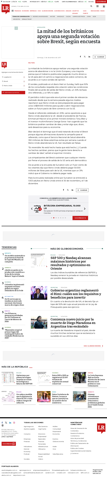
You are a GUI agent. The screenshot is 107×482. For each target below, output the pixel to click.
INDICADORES (95, 11)
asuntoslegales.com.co (9, 470)
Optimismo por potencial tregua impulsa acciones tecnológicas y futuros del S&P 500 (24, 379)
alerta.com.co (6, 475)
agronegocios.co (25, 470)
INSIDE (102, 11)
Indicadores (28, 446)
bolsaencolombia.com (78, 470)
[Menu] (13, 10)
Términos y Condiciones (79, 441)
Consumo (27, 434)
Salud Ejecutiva (58, 454)
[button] (31, 209)
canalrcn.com (50, 473)
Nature (52, 16)
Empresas (27, 439)
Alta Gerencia (42, 426)
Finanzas (27, 441)
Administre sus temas (11, 92)
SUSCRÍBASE (101, 2)
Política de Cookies (77, 448)
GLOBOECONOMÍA (47, 11)
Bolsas (18, 373)
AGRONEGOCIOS (59, 11)
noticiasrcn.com (73, 473)
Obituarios (41, 449)
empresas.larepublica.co (41, 470)
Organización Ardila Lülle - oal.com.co (98, 471)
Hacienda (8, 282)
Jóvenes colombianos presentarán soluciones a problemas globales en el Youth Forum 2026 (96, 400)
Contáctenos (75, 436)
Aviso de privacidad (77, 438)
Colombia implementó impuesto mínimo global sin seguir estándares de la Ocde (14, 288)
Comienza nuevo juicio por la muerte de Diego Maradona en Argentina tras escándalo (73, 322)
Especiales (41, 439)
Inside (55, 446)
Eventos (55, 439)
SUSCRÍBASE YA (80, 218)
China (89, 16)
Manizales (60, 16)
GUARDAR (99, 57)
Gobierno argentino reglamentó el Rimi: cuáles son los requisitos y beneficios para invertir (76, 294)
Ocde (94, 16)
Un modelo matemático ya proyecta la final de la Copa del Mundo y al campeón (15, 259)
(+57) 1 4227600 (7, 436)
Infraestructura (43, 446)
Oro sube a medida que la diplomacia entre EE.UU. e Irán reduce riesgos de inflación (24, 398)
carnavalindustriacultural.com (33, 473)
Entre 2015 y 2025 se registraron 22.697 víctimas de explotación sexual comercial (60, 379)
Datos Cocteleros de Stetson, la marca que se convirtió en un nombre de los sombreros (60, 398)
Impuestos (16, 19)
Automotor (9, 296)
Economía (56, 434)
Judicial (90, 373)
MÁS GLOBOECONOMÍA (92, 346)
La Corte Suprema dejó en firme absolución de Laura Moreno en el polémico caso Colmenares (96, 380)
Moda (54, 392)
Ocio (54, 449)
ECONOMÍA (25, 11)
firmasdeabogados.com (60, 470)
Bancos (7, 311)
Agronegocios (29, 426)
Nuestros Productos (77, 433)
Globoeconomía (58, 441)
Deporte (8, 253)
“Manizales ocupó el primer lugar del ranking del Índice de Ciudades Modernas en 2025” (14, 334)
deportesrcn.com (19, 475)
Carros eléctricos (79, 16)
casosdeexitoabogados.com (11, 473)
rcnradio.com (61, 473)
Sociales (27, 459)
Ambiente (8, 267)
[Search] (91, 6)
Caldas (68, 16)
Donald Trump (27, 19)
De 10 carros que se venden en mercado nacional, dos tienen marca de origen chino (14, 302)
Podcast (26, 454)
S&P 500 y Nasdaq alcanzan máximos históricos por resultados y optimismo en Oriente (71, 263)
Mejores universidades (40, 16)
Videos (40, 459)
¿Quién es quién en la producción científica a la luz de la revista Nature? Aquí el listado (14, 273)
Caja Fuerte (42, 429)
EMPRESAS (33, 11)
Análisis (55, 426)
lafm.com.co (85, 473)
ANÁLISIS (68, 11)
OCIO (39, 11)
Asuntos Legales (29, 429)
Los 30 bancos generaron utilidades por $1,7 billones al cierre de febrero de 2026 (14, 317)
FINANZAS (18, 11)
